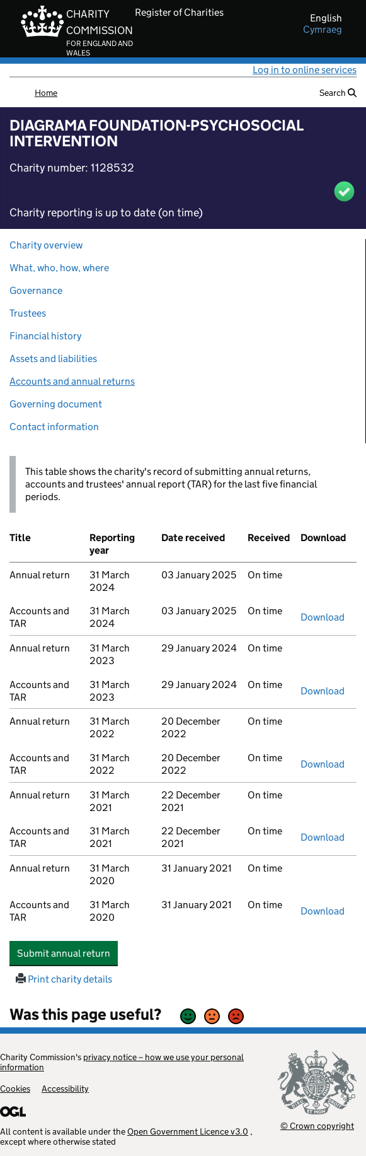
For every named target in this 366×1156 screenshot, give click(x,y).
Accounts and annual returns (72, 381)
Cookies (15, 1088)
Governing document (55, 404)
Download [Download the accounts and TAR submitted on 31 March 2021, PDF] (322, 837)
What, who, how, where (59, 268)
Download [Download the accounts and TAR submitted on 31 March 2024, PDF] (322, 617)
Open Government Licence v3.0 (187, 1131)
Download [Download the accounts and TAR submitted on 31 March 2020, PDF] (322, 911)
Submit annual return (67, 953)
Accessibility (65, 1088)
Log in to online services (305, 70)
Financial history (45, 336)
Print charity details (64, 979)
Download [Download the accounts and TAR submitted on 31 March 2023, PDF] (322, 691)
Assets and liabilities (53, 359)
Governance (35, 290)
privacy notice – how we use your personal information (122, 1062)
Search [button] (338, 92)
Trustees (27, 313)
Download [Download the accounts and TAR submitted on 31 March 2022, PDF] (322, 764)
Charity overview (46, 245)
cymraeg (322, 29)
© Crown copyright (317, 1125)
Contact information (54, 427)
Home (46, 92)
